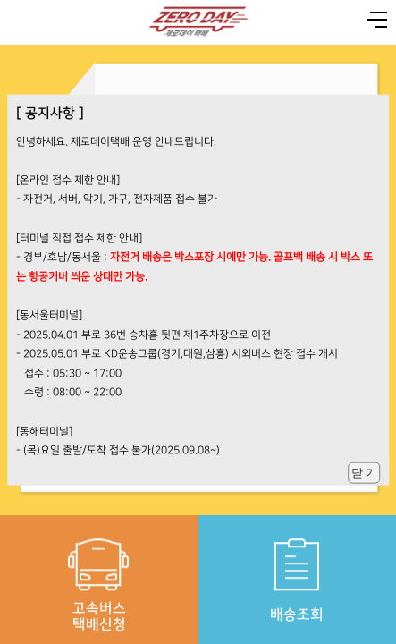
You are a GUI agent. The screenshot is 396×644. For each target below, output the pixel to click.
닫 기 (364, 472)
